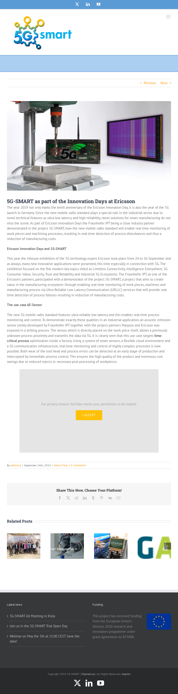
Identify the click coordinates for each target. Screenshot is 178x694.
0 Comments (78, 465)
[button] (10, 546)
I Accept (89, 415)
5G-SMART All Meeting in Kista (32, 616)
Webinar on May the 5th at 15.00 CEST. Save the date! (44, 639)
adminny (16, 465)
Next (164, 83)
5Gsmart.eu (88, 674)
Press (64, 465)
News (57, 465)
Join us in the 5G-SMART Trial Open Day (38, 626)
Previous (150, 83)
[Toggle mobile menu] (168, 16)
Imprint (126, 674)
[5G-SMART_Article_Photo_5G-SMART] (89, 146)
